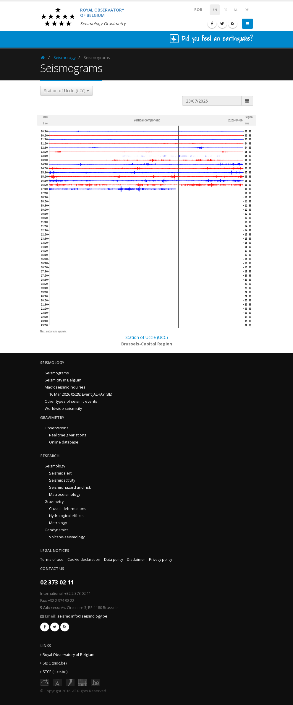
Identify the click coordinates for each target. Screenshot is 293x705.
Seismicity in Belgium (63, 380)
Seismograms (57, 373)
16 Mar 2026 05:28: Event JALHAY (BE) (80, 394)
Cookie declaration (83, 559)
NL (236, 10)
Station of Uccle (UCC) (146, 337)
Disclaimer (136, 559)
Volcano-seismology (67, 537)
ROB (194, 9)
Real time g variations (67, 435)
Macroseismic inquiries (65, 387)
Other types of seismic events (71, 401)
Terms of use (52, 559)
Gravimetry (54, 501)
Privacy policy (160, 559)
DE (247, 10)
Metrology (58, 522)
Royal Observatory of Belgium (68, 654)
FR (225, 10)
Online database (63, 442)
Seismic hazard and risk (70, 487)
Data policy (113, 559)
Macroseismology (64, 494)
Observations (57, 428)
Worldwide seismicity (63, 408)
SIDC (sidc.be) (55, 663)
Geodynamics (57, 529)
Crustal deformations (67, 508)
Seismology (65, 57)
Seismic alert (60, 473)
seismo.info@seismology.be (82, 616)
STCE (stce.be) (55, 671)
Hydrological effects (66, 515)
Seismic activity (62, 480)
